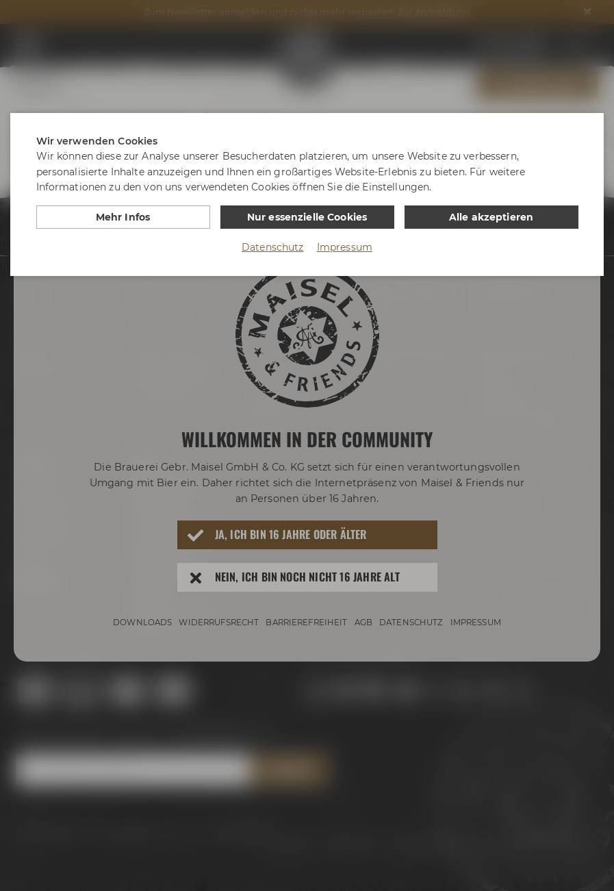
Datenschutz (273, 247)
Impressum (344, 247)
